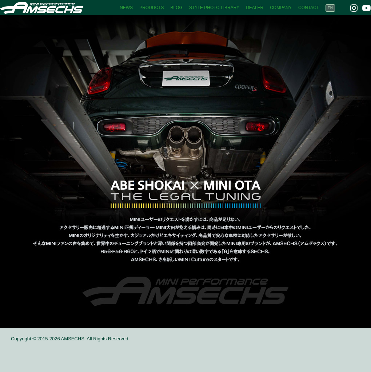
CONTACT (308, 7)
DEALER (254, 7)
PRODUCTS (151, 7)
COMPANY (281, 7)
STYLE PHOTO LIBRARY (214, 7)
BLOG (177, 7)
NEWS (126, 7)
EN (330, 8)
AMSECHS (42, 7)
